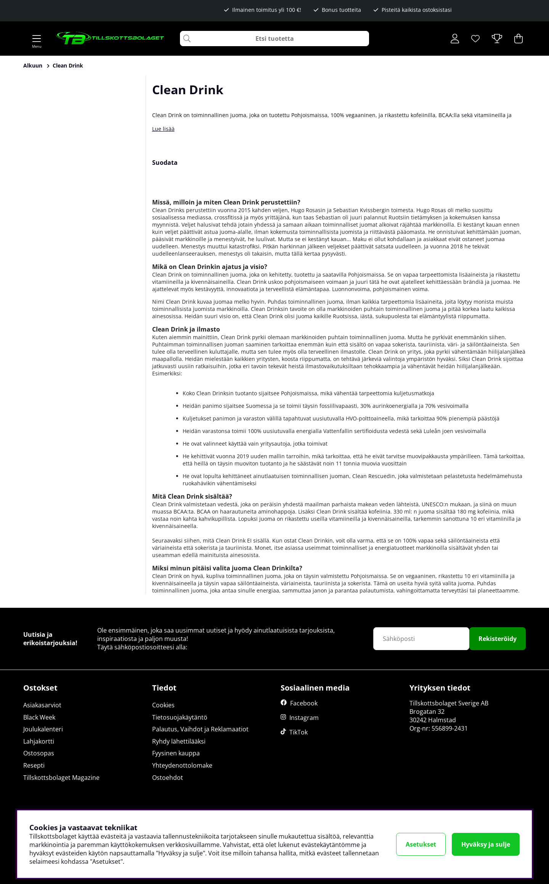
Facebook (304, 703)
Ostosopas (38, 753)
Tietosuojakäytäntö (179, 717)
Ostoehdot (167, 777)
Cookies (163, 705)
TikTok (298, 732)
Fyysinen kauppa (176, 753)
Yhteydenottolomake (182, 765)
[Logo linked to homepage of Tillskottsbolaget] (110, 38)
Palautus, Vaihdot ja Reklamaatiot (200, 729)
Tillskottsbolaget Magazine (61, 777)
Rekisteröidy (497, 638)
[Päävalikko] (36, 38)
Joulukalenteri (43, 729)
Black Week (39, 717)
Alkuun (32, 65)
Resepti (34, 765)
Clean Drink (68, 65)
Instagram (304, 717)
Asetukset (421, 844)
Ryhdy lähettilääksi (178, 741)
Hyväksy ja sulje (485, 844)
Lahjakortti (38, 741)
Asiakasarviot (42, 705)
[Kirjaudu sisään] (455, 39)
